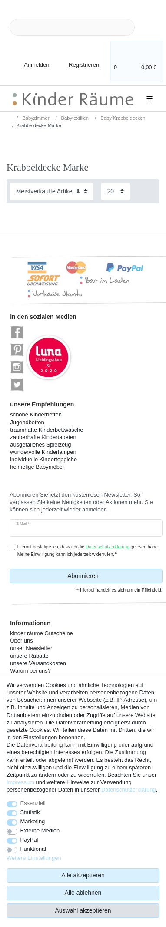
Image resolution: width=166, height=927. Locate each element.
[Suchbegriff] (72, 27)
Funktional (33, 849)
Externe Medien (40, 830)
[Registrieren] (78, 59)
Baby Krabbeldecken (122, 118)
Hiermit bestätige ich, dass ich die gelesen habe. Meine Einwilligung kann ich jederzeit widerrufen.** (88, 551)
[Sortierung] (51, 191)
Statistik (30, 812)
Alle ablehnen (83, 892)
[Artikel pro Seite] (115, 191)
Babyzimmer (35, 118)
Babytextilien (74, 118)
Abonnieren (111, 576)
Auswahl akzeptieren (83, 910)
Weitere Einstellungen (34, 858)
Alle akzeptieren (83, 875)
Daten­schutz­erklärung (128, 789)
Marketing (32, 821)
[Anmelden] (29, 59)
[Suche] (149, 27)
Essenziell (33, 803)
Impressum (20, 782)
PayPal (29, 839)
